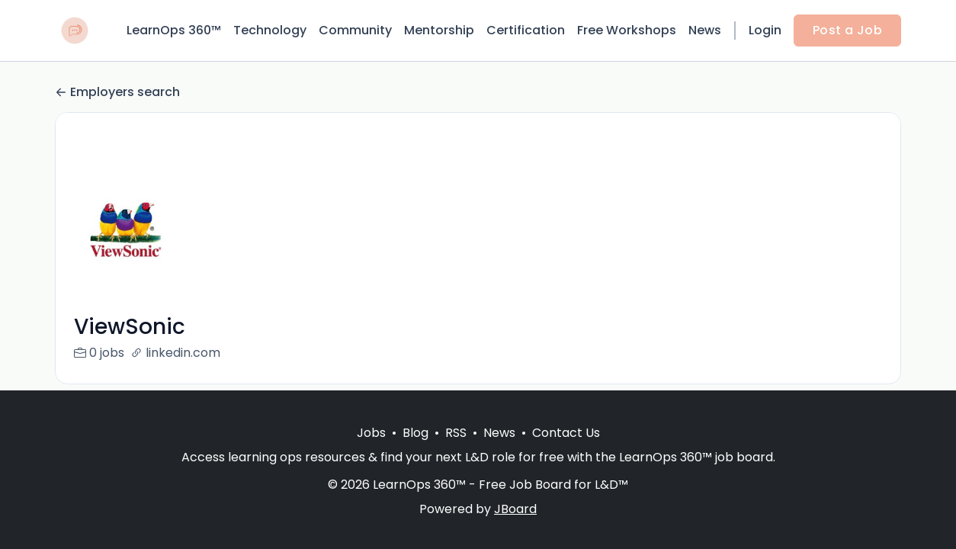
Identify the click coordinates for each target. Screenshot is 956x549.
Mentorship (439, 30)
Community (355, 30)
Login (765, 30)
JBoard (515, 509)
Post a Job (847, 30)
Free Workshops (626, 30)
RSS (456, 432)
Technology (269, 30)
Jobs (371, 432)
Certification (525, 30)
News (704, 30)
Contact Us (566, 432)
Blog (415, 432)
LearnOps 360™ (174, 30)
